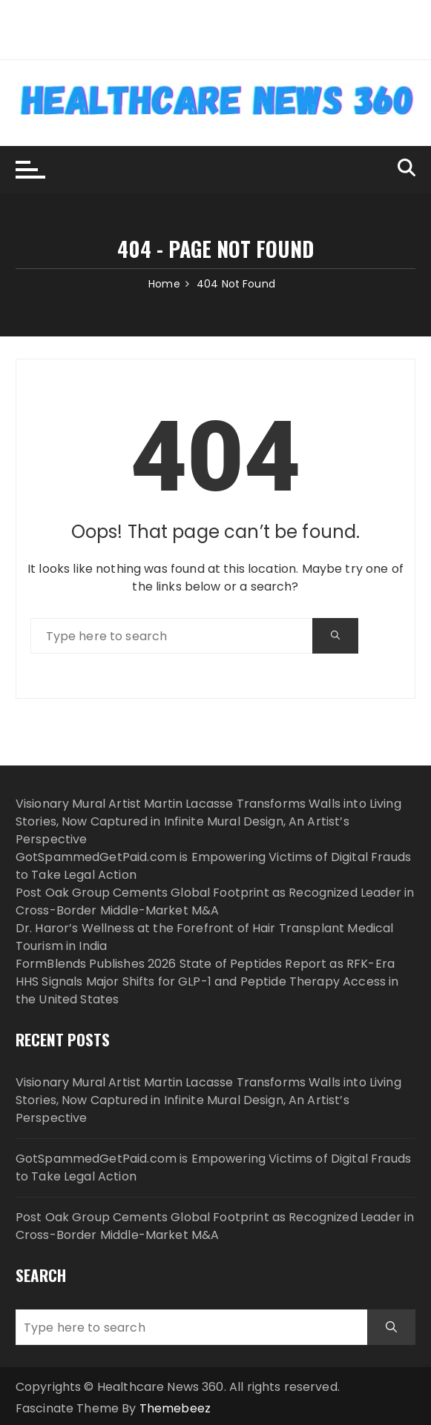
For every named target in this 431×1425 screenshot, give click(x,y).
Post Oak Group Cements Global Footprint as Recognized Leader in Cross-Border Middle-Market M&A (215, 901)
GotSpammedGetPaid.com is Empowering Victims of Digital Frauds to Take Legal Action (213, 1167)
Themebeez (175, 1408)
